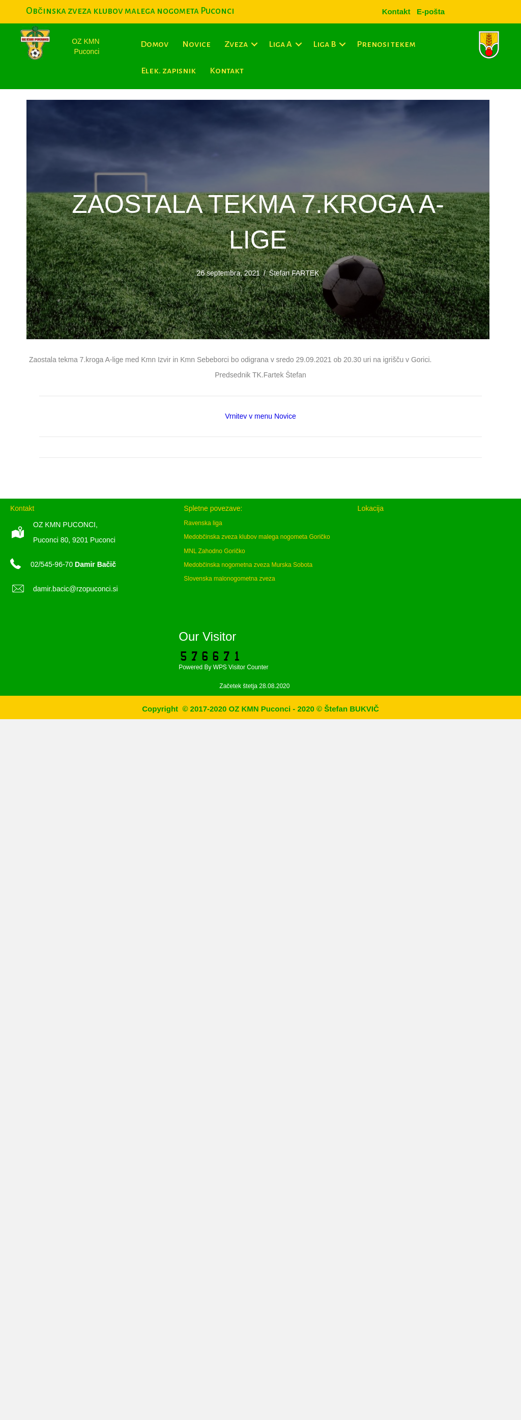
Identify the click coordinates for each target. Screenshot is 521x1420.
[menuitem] (431, 11)
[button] (255, 44)
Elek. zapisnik (168, 70)
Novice (196, 44)
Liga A (280, 44)
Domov (154, 44)
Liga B (324, 44)
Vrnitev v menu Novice (260, 416)
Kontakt (227, 70)
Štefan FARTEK (294, 273)
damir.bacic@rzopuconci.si (75, 589)
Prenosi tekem (386, 44)
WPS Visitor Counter (241, 667)
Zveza (236, 44)
